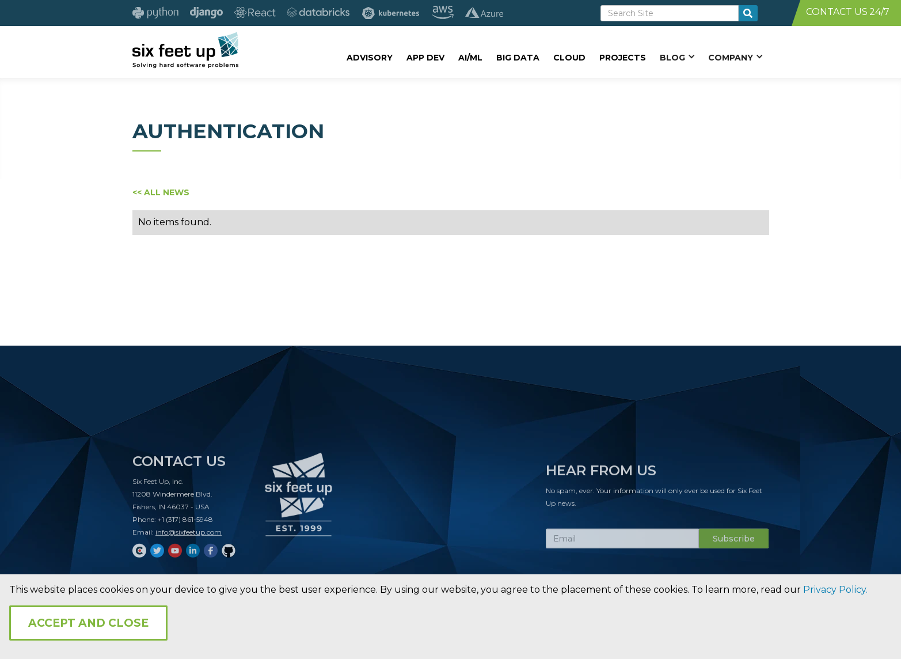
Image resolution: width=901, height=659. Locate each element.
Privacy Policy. (835, 589)
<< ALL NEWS (160, 192)
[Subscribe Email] (622, 542)
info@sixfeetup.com (188, 535)
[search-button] (748, 13)
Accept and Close (88, 623)
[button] (677, 57)
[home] (186, 50)
